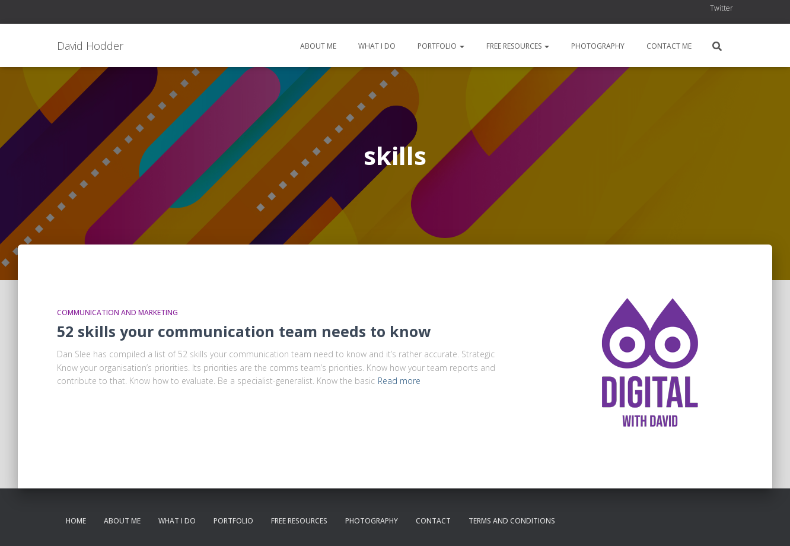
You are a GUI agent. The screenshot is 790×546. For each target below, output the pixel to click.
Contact (433, 521)
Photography (597, 46)
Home (76, 521)
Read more (399, 380)
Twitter (721, 8)
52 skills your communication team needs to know (244, 331)
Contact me (668, 46)
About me (317, 46)
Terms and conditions (512, 521)
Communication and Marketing (117, 312)
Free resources (517, 46)
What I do (376, 46)
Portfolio (440, 46)
